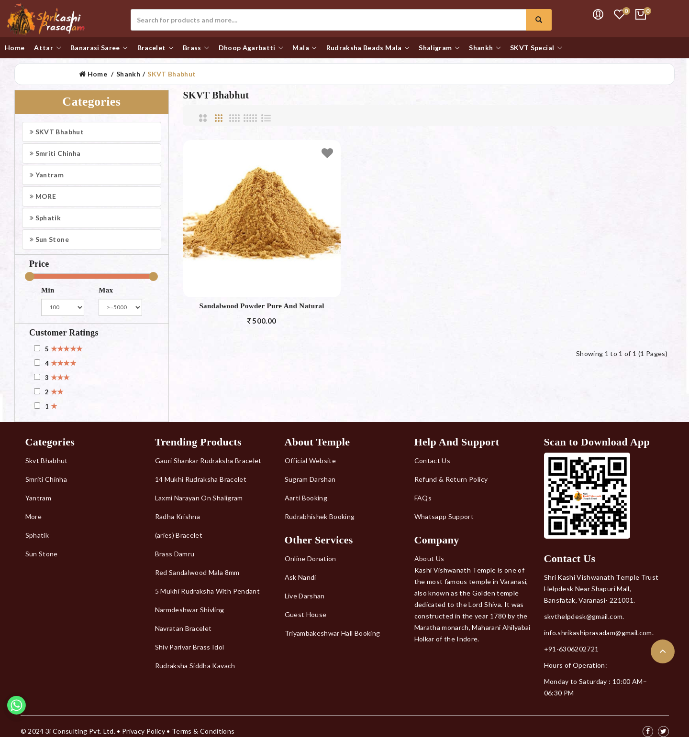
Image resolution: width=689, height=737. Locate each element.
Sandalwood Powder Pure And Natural (261, 306)
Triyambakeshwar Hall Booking (332, 633)
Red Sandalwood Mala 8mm (197, 572)
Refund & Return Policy (451, 479)
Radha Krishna (177, 516)
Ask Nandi (300, 577)
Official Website (310, 460)
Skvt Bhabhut (46, 460)
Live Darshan (305, 596)
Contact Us (432, 460)
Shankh (128, 74)
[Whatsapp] (16, 712)
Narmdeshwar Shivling (189, 610)
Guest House (306, 614)
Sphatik (45, 218)
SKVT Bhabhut (171, 74)
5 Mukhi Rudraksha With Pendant (207, 591)
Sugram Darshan (310, 479)
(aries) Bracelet (179, 535)
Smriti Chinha (55, 153)
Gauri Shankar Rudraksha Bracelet (208, 460)
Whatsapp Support (444, 516)
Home (93, 74)
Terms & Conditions (203, 731)
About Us (429, 558)
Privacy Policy (143, 731)
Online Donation (310, 558)
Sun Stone (49, 239)
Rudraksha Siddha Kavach (195, 665)
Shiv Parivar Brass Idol (189, 647)
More (33, 516)
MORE (43, 196)
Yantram (47, 175)
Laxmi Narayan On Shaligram (199, 498)
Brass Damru (175, 554)
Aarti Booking (306, 498)
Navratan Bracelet (183, 628)
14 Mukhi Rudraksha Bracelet (200, 479)
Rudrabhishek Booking (320, 516)
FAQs (423, 498)
